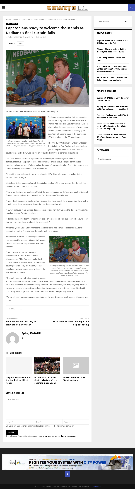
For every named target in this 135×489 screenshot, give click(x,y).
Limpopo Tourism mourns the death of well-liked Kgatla (18, 380)
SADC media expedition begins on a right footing (71, 323)
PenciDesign (96, 486)
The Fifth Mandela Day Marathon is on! (74, 379)
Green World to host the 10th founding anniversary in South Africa (112, 137)
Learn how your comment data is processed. (57, 436)
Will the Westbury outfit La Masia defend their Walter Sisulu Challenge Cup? (112, 126)
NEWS (8, 23)
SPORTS (14, 23)
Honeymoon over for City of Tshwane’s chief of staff (21, 323)
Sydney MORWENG (15, 37)
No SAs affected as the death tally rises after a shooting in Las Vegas (45, 380)
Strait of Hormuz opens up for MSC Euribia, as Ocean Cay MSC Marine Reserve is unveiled (112, 69)
